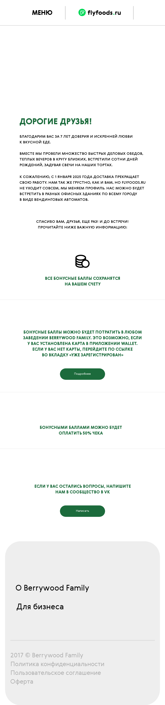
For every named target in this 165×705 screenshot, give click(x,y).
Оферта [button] (21, 682)
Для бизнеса (40, 607)
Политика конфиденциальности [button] (57, 664)
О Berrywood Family (52, 588)
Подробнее (82, 373)
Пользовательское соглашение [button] (55, 673)
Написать (82, 511)
